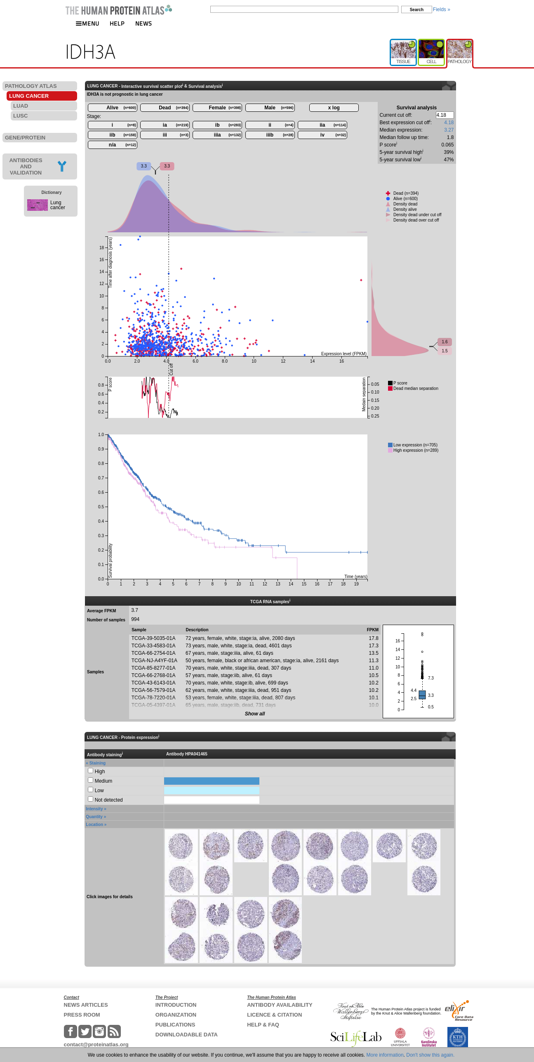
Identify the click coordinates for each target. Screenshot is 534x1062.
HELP (117, 23)
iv (333, 135)
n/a (122, 145)
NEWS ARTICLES (86, 1005)
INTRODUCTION (176, 1005)
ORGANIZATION (175, 1015)
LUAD (20, 106)
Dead (173, 108)
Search (416, 9)
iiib (280, 135)
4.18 (449, 122)
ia (175, 125)
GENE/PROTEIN (25, 138)
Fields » (441, 9)
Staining (97, 763)
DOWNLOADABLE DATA (186, 1034)
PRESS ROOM (82, 1015)
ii (280, 125)
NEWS (143, 23)
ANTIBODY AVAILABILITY (279, 1005)
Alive (121, 108)
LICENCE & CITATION (274, 1015)
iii (175, 135)
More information (385, 1055)
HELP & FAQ (263, 1025)
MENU (87, 23)
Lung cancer (57, 205)
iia (333, 125)
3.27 (449, 130)
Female (225, 108)
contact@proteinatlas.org (96, 1044)
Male (278, 108)
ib (228, 125)
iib (123, 135)
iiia (227, 135)
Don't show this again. (430, 1055)
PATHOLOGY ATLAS (31, 86)
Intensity (94, 809)
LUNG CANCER (29, 96)
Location (94, 824)
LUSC (20, 116)
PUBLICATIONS (175, 1025)
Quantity (94, 816)
